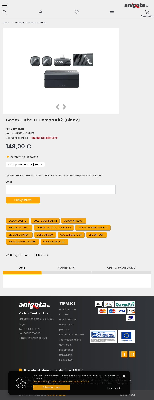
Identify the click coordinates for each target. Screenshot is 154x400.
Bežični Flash (96, 234)
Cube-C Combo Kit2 (45, 220)
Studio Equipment (19, 234)
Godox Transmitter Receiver (54, 227)
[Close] (51, 387)
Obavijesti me (23, 200)
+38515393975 (32, 329)
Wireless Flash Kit (19, 227)
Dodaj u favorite (17, 255)
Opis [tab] (22, 268)
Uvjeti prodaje (67, 309)
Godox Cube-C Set (54, 241)
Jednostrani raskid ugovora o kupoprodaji (70, 344)
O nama (64, 314)
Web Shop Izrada (56, 395)
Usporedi (41, 255)
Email (9, 181)
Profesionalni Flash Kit (22, 241)
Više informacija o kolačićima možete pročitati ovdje (61, 381)
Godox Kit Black (73, 220)
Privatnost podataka (71, 334)
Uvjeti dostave (67, 319)
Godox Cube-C (17, 220)
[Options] (114, 388)
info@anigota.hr (37, 338)
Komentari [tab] (66, 268)
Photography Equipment (93, 227)
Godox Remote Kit (71, 234)
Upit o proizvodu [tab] (121, 268)
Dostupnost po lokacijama (24, 164)
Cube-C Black (45, 234)
